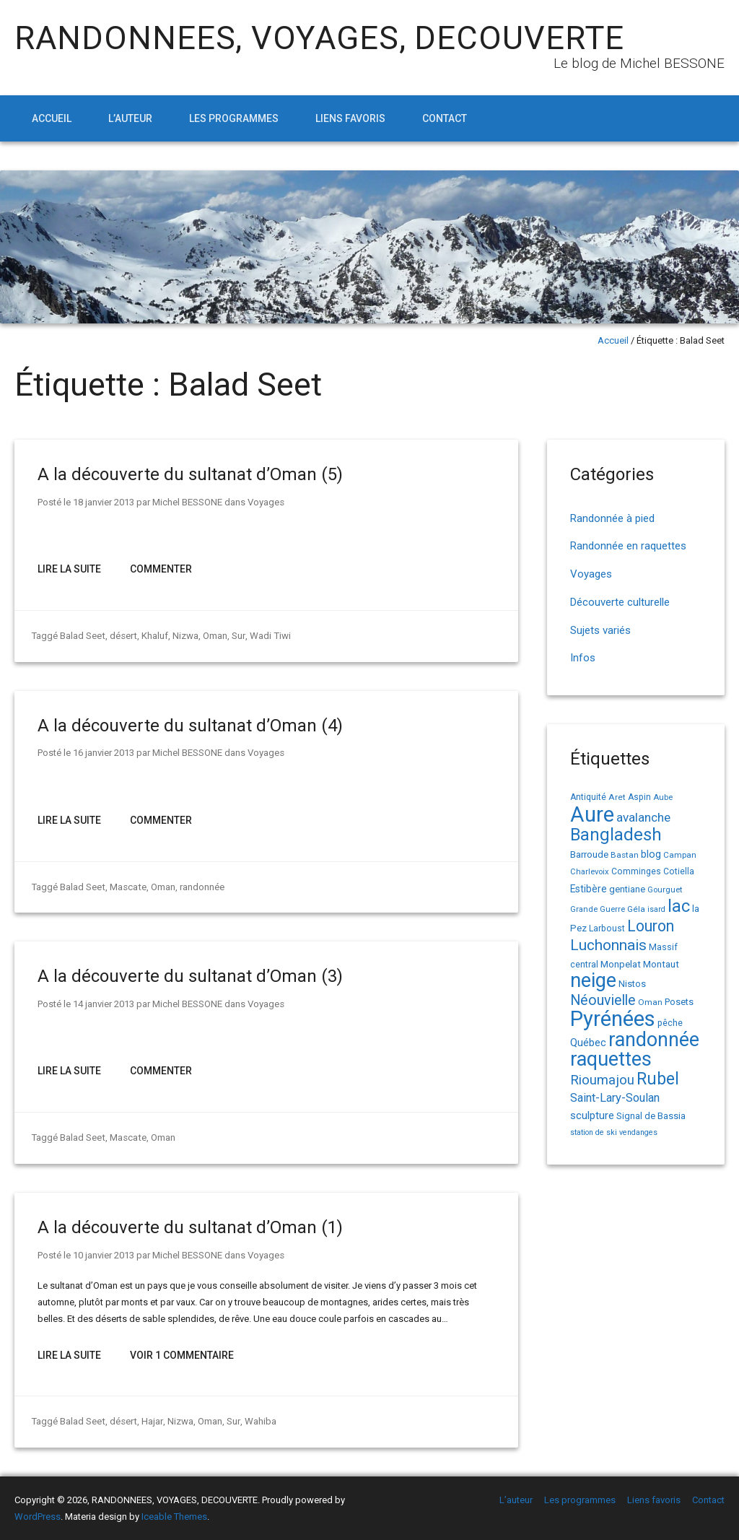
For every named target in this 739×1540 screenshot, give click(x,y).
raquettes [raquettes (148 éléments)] (611, 1059)
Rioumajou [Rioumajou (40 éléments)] (602, 1079)
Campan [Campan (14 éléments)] (679, 855)
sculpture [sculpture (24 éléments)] (592, 1115)
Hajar (150, 1421)
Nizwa (184, 635)
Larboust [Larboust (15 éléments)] (607, 928)
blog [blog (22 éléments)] (651, 854)
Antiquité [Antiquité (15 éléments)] (588, 797)
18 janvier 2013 (103, 502)
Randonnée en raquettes (628, 545)
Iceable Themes (174, 1516)
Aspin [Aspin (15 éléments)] (639, 797)
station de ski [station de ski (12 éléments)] (593, 1132)
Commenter (161, 569)
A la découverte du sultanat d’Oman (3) (190, 976)
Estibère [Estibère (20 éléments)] (588, 889)
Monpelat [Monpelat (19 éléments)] (620, 964)
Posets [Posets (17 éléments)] (679, 1001)
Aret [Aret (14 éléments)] (617, 797)
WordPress (37, 1516)
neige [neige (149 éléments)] (593, 980)
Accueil (51, 118)
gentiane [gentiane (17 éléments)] (627, 889)
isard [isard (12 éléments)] (656, 909)
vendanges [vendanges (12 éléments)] (638, 1132)
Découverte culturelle (620, 602)
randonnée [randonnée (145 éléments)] (653, 1039)
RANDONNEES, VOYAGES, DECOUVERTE (319, 38)
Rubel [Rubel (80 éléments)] (658, 1079)
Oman (213, 635)
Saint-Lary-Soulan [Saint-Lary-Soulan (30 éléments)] (615, 1098)
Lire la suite (69, 569)
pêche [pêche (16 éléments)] (670, 1022)
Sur (236, 635)
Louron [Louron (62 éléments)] (650, 926)
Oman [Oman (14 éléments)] (650, 1002)
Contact (444, 118)
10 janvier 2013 (103, 1255)
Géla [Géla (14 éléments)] (636, 909)
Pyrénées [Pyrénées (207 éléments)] (612, 1018)
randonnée (200, 887)
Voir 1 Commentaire (182, 1355)
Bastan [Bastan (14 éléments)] (625, 855)
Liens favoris (350, 118)
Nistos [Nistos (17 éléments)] (632, 983)
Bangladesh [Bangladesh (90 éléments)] (616, 835)
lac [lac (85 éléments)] (679, 906)
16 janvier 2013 (103, 752)
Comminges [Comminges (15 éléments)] (636, 871)
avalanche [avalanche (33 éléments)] (643, 817)
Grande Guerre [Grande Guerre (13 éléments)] (597, 909)
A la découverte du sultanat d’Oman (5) (190, 474)
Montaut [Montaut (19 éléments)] (661, 964)
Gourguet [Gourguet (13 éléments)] (664, 890)
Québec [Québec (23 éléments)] (588, 1042)
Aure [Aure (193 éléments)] (592, 814)
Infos (582, 657)
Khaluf (153, 635)
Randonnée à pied (612, 518)
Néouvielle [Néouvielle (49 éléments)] (603, 1000)
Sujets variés (600, 630)
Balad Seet (82, 635)
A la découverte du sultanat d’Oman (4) (190, 725)
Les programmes (234, 118)
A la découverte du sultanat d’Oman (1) (190, 1227)
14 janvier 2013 (103, 1004)
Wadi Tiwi (268, 635)
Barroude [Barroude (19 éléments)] (589, 854)
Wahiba (258, 1421)
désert (122, 635)
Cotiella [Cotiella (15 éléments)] (678, 871)
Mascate (127, 887)
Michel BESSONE (187, 502)
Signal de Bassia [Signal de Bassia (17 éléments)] (651, 1115)
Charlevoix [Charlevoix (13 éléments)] (589, 871)
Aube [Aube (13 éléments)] (663, 797)
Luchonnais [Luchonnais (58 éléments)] (608, 945)
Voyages (266, 502)
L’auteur (130, 118)
